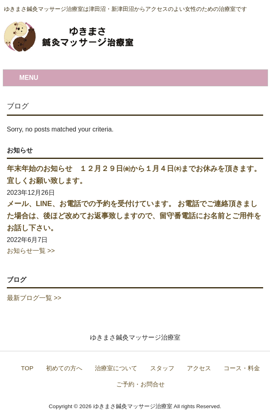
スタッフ (162, 368)
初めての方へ (64, 368)
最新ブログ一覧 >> (34, 297)
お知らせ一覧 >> (31, 250)
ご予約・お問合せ (140, 384)
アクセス (199, 368)
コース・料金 (242, 368)
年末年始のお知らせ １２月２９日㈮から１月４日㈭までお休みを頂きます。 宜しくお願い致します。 (134, 175)
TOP (27, 368)
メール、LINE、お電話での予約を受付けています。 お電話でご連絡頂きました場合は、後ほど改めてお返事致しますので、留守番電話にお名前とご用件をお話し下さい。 (134, 216)
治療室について (116, 368)
